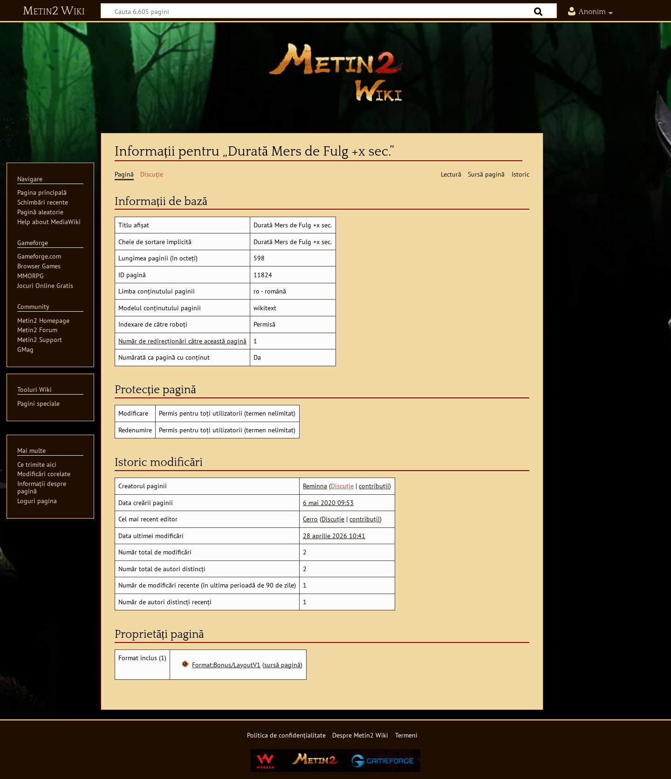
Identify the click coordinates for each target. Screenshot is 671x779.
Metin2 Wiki (54, 11)
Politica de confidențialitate (286, 735)
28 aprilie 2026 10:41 (334, 535)
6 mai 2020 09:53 (328, 502)
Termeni (406, 735)
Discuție (342, 485)
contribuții (374, 485)
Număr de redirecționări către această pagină (182, 340)
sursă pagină (282, 664)
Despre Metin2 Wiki (360, 735)
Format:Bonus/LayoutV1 (226, 664)
